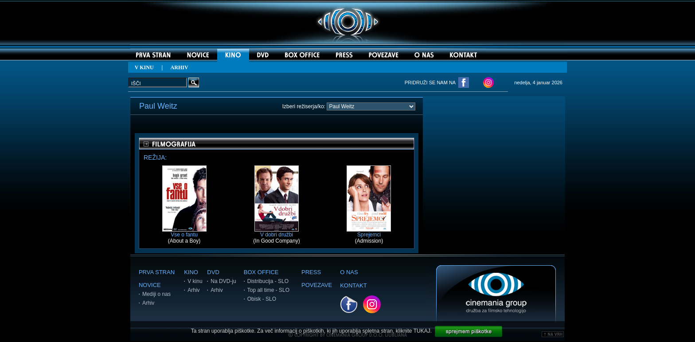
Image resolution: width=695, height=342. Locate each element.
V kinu (194, 281)
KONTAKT (353, 285)
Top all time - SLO (268, 290)
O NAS (349, 272)
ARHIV (179, 67)
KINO (191, 272)
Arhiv (148, 303)
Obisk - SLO (261, 299)
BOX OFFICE (261, 272)
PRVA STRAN (157, 272)
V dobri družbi (276, 232)
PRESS (311, 272)
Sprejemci (369, 232)
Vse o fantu (184, 232)
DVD (213, 272)
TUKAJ (422, 331)
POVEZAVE (316, 285)
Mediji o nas (156, 294)
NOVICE (150, 285)
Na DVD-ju (223, 281)
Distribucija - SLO (268, 281)
